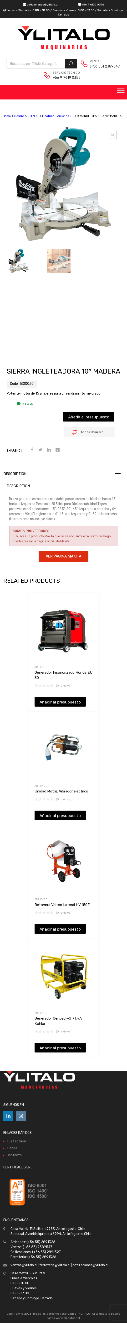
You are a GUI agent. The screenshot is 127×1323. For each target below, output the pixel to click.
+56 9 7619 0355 (64, 77)
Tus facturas (17, 1141)
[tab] (63, 474)
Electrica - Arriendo (55, 116)
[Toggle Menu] (121, 92)
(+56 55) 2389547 (101, 66)
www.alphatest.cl (68, 1318)
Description (14, 474)
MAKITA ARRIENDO (26, 116)
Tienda (12, 1148)
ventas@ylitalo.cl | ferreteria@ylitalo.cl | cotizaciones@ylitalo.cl (59, 1265)
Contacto (14, 1155)
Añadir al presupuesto (88, 417)
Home (7, 116)
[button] (63, 556)
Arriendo (41, 667)
